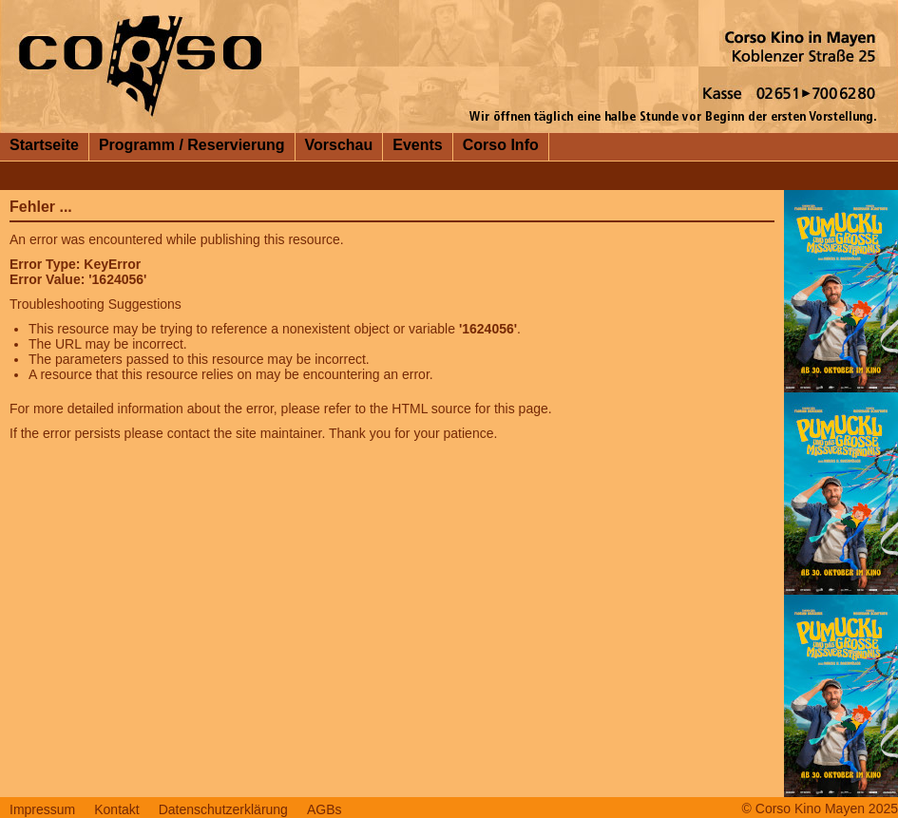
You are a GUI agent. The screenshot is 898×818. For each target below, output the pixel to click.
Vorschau (339, 145)
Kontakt (116, 809)
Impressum (42, 809)
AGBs (324, 809)
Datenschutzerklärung (223, 809)
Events (417, 145)
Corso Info (501, 145)
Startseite (44, 145)
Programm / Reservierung (192, 145)
